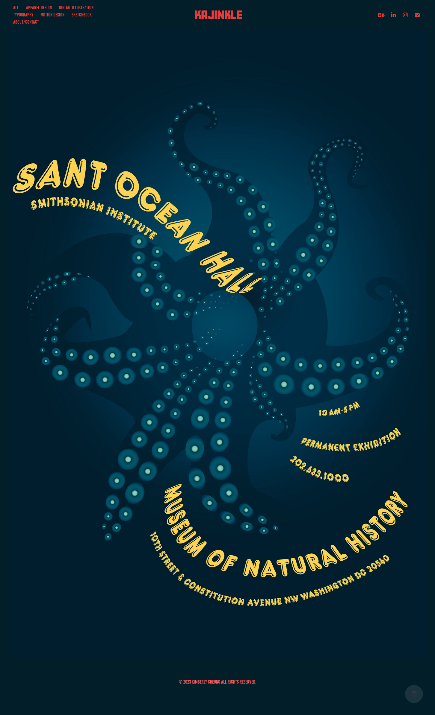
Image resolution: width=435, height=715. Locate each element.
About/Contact (26, 22)
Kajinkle (218, 15)
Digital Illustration (76, 7)
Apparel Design (39, 7)
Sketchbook (82, 14)
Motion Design (52, 14)
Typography (23, 14)
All (16, 7)
